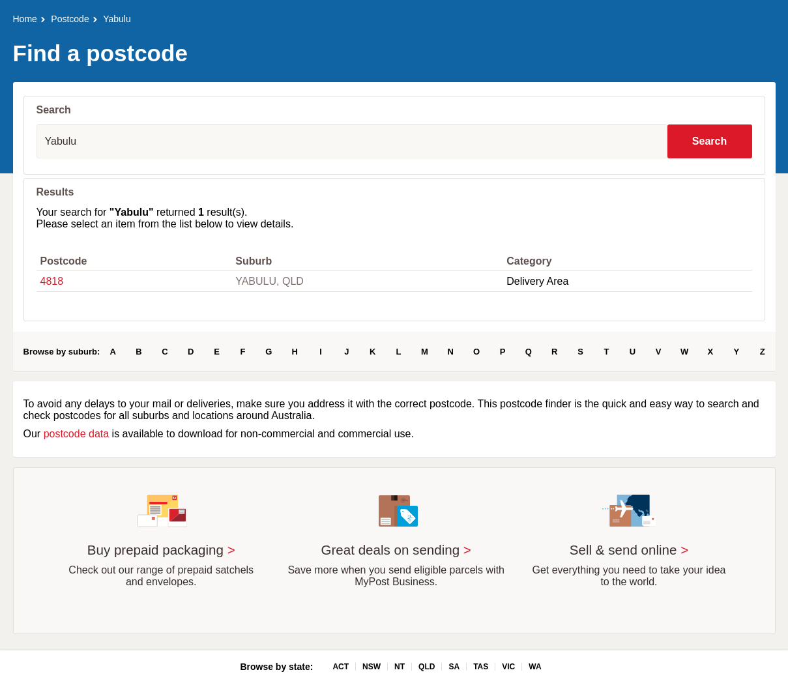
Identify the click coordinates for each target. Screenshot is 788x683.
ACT (340, 667)
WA (535, 667)
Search (709, 141)
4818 (52, 281)
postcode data (76, 433)
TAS (480, 667)
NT (399, 667)
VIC (508, 667)
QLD (426, 667)
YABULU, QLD (269, 281)
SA (454, 667)
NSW (371, 667)
